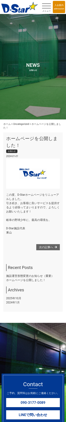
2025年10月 (13, 298)
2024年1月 (13, 302)
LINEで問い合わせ (33, 415)
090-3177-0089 (33, 402)
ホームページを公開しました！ (26, 280)
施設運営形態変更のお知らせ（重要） (30, 276)
